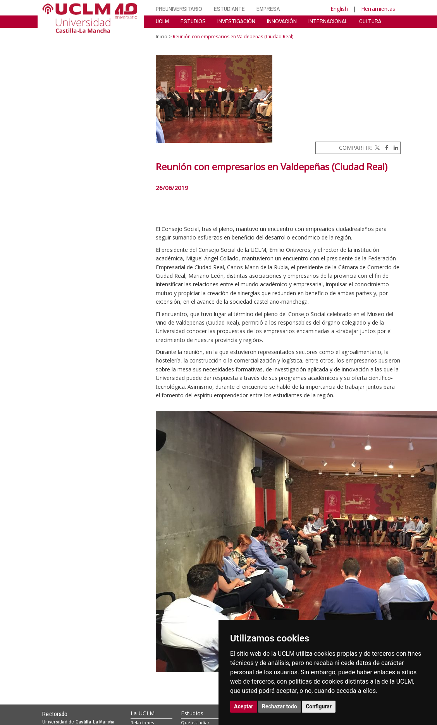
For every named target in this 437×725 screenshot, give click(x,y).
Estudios (192, 713)
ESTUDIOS (193, 21)
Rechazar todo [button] (279, 706)
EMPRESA (268, 9)
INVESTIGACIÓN (236, 21)
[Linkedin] (394, 147)
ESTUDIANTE (229, 9)
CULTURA (370, 21)
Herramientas (378, 8)
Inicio (161, 36)
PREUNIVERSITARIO (179, 9)
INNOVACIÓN (282, 21)
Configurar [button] (319, 706)
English (339, 8)
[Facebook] (384, 147)
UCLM (162, 21)
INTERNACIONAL (328, 21)
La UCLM (143, 713)
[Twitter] (376, 147)
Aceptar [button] (243, 706)
